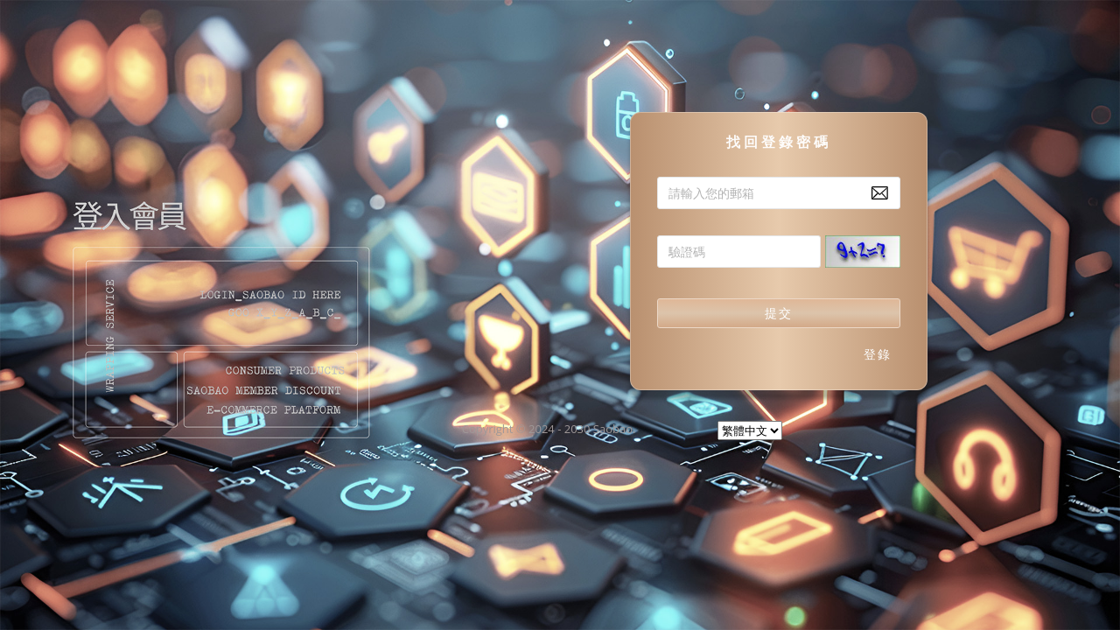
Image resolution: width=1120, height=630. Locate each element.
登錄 (878, 354)
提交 (779, 312)
